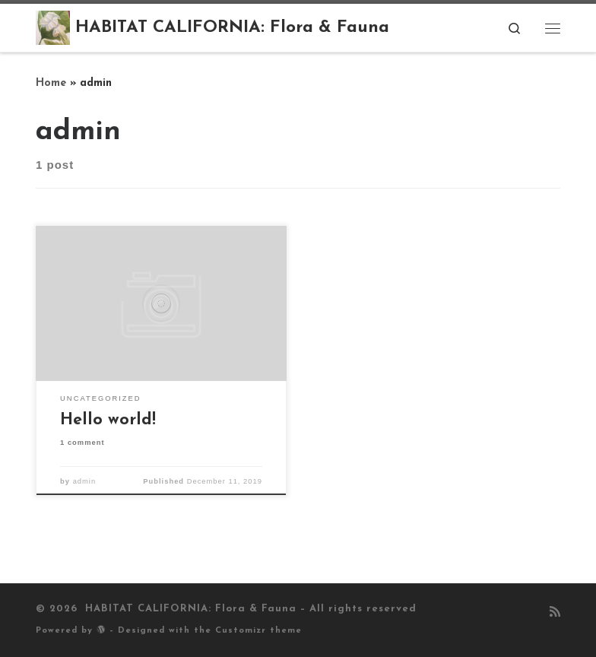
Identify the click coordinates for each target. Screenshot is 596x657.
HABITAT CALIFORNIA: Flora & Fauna (188, 609)
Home (51, 83)
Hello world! (108, 420)
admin (85, 481)
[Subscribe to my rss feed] (555, 613)
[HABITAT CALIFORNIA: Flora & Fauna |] (53, 27)
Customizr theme (258, 631)
